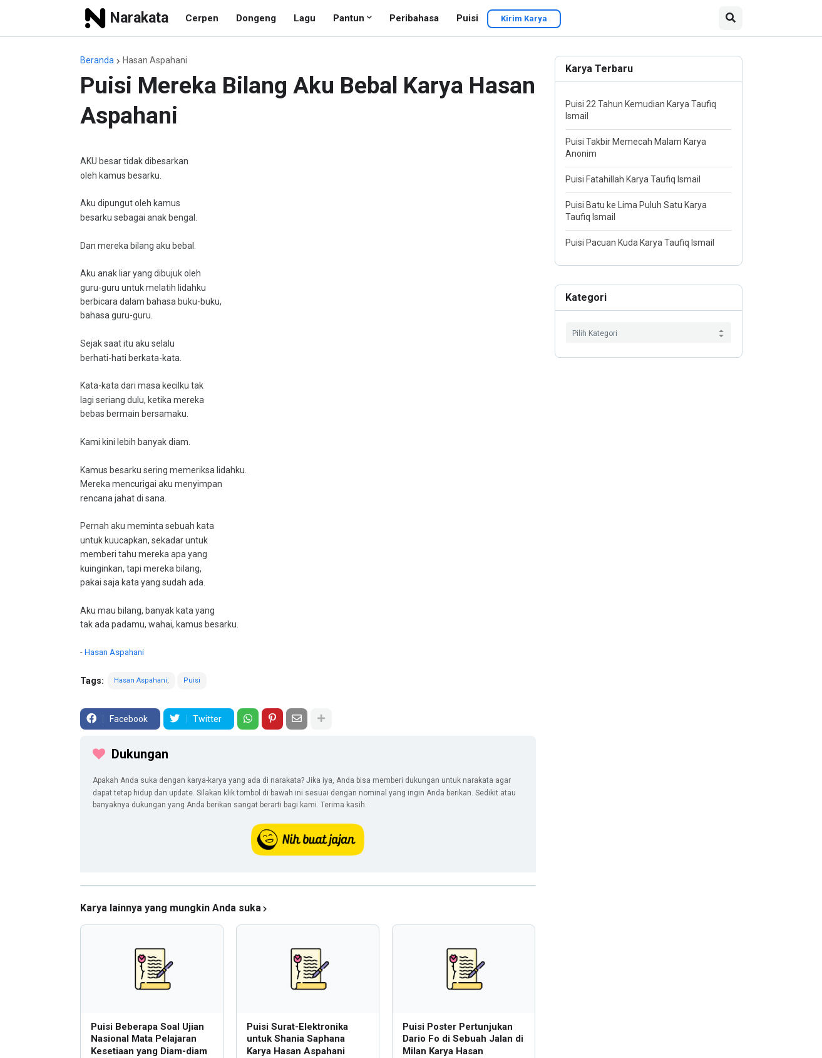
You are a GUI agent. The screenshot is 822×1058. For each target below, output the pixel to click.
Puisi (467, 18)
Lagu (305, 18)
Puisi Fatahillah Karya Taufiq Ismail (633, 179)
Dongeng (256, 18)
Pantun (348, 18)
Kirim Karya (524, 18)
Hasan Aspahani (155, 60)
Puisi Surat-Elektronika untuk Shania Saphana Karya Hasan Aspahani (297, 1039)
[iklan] (308, 885)
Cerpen (201, 18)
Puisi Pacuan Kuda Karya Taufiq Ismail (639, 243)
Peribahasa (414, 18)
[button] (730, 18)
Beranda (97, 60)
